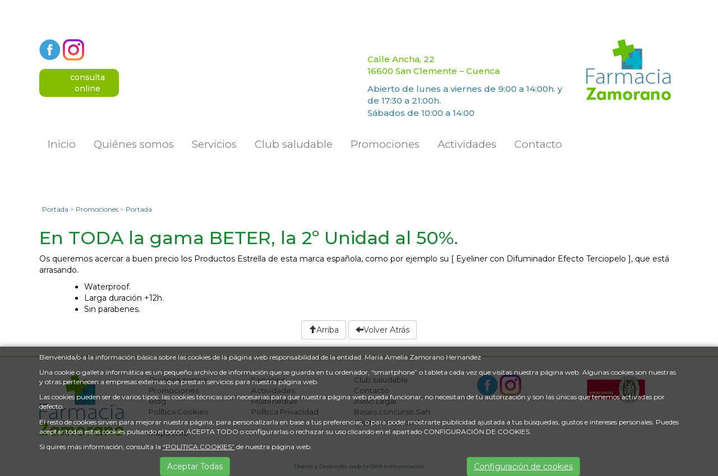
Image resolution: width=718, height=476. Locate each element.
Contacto (538, 144)
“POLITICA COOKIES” (198, 446)
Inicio (62, 144)
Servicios (214, 144)
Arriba (324, 330)
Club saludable (294, 144)
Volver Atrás (382, 330)
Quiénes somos (134, 144)
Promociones (385, 144)
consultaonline (87, 83)
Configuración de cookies (523, 466)
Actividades (467, 144)
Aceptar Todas (195, 466)
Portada (55, 209)
